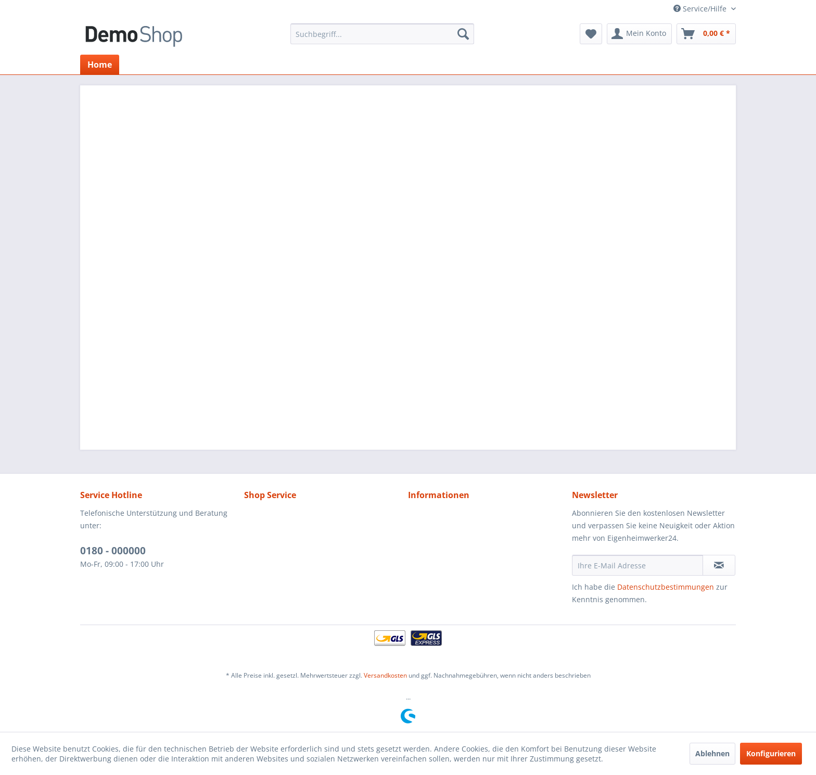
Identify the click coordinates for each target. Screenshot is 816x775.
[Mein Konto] (639, 33)
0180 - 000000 (113, 550)
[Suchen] (463, 33)
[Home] (99, 64)
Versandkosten (385, 675)
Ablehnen (712, 753)
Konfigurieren (771, 753)
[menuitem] (382, 33)
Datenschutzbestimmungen (665, 587)
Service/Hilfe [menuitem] (701, 9)
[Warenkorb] (706, 33)
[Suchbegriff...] (382, 33)
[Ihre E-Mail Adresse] (637, 565)
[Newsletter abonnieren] (719, 565)
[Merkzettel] (591, 33)
